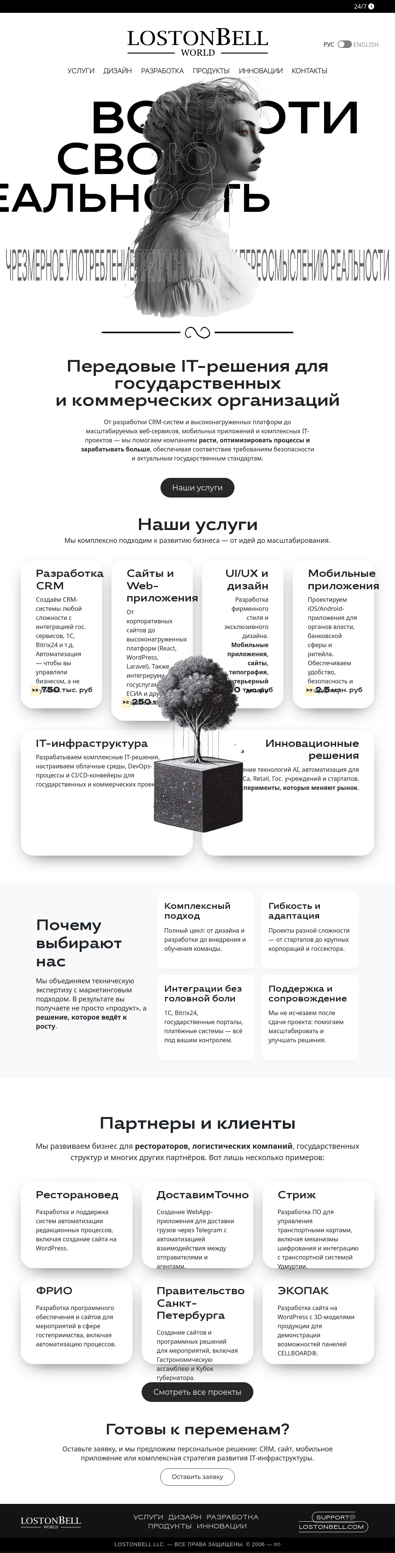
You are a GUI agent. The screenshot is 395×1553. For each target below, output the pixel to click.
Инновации (261, 70)
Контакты (309, 70)
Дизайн (117, 70)
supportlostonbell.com (331, 1522)
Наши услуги (197, 487)
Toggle (345, 44)
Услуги (81, 70)
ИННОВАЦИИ (222, 1527)
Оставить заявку (197, 1476)
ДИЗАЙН (185, 1518)
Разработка (162, 70)
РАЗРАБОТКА (233, 1518)
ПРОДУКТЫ (170, 1527)
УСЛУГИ (148, 1518)
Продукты (211, 70)
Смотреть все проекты (197, 1392)
